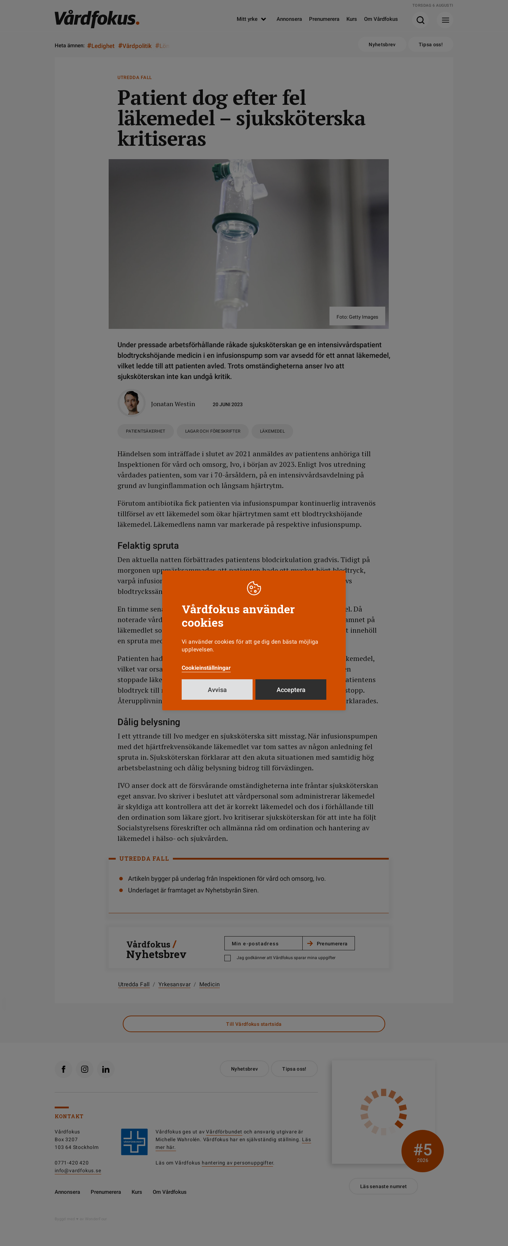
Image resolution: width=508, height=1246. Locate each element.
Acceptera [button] (291, 689)
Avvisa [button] (217, 689)
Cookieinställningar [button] (206, 667)
